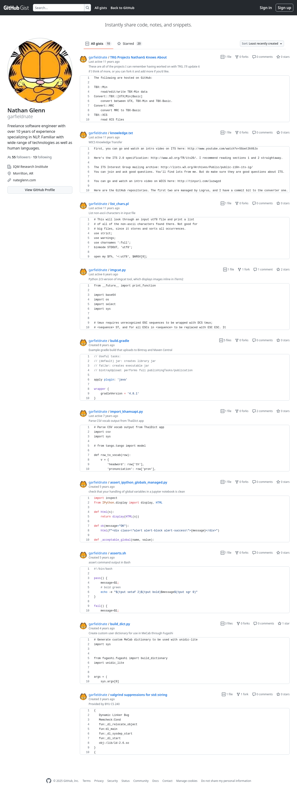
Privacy (99, 781)
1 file (226, 57)
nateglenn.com (24, 180)
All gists (101, 8)
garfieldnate (98, 57)
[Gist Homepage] (16, 7)
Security (112, 781)
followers (19, 157)
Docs (155, 781)
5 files (225, 340)
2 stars (283, 269)
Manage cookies (186, 781)
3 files (227, 623)
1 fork (244, 269)
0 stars (283, 57)
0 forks (242, 57)
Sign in (266, 7)
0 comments (262, 57)
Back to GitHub (122, 8)
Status (126, 781)
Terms (87, 781)
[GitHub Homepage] (49, 781)
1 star (284, 623)
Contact (167, 781)
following (42, 157)
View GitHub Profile (40, 190)
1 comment (263, 269)
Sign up (284, 7)
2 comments (262, 411)
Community (141, 781)
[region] (184, 99)
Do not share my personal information (226, 781)
